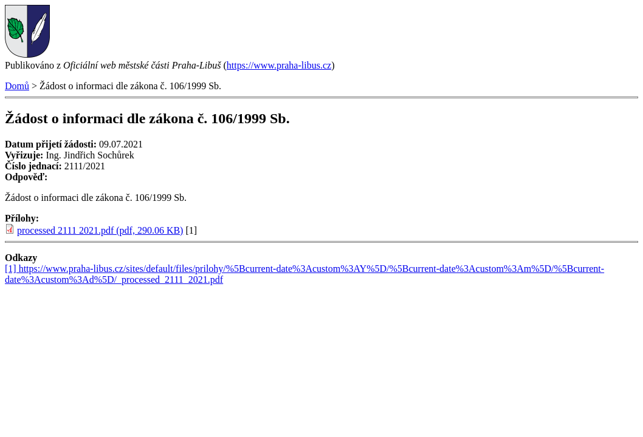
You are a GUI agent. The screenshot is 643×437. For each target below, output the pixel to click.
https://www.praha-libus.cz (279, 65)
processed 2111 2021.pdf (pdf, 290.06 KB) (100, 230)
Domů (17, 86)
